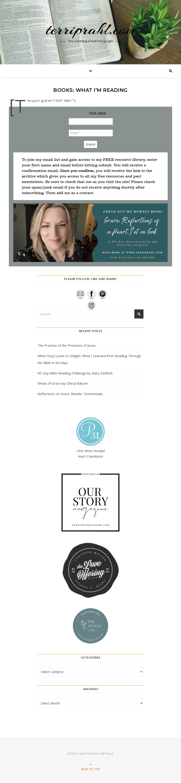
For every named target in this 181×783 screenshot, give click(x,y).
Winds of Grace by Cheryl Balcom (63, 383)
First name (97, 113)
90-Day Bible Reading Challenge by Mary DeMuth (75, 373)
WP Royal (107, 753)
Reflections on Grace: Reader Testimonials (70, 394)
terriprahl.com (90, 29)
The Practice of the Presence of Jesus (66, 345)
